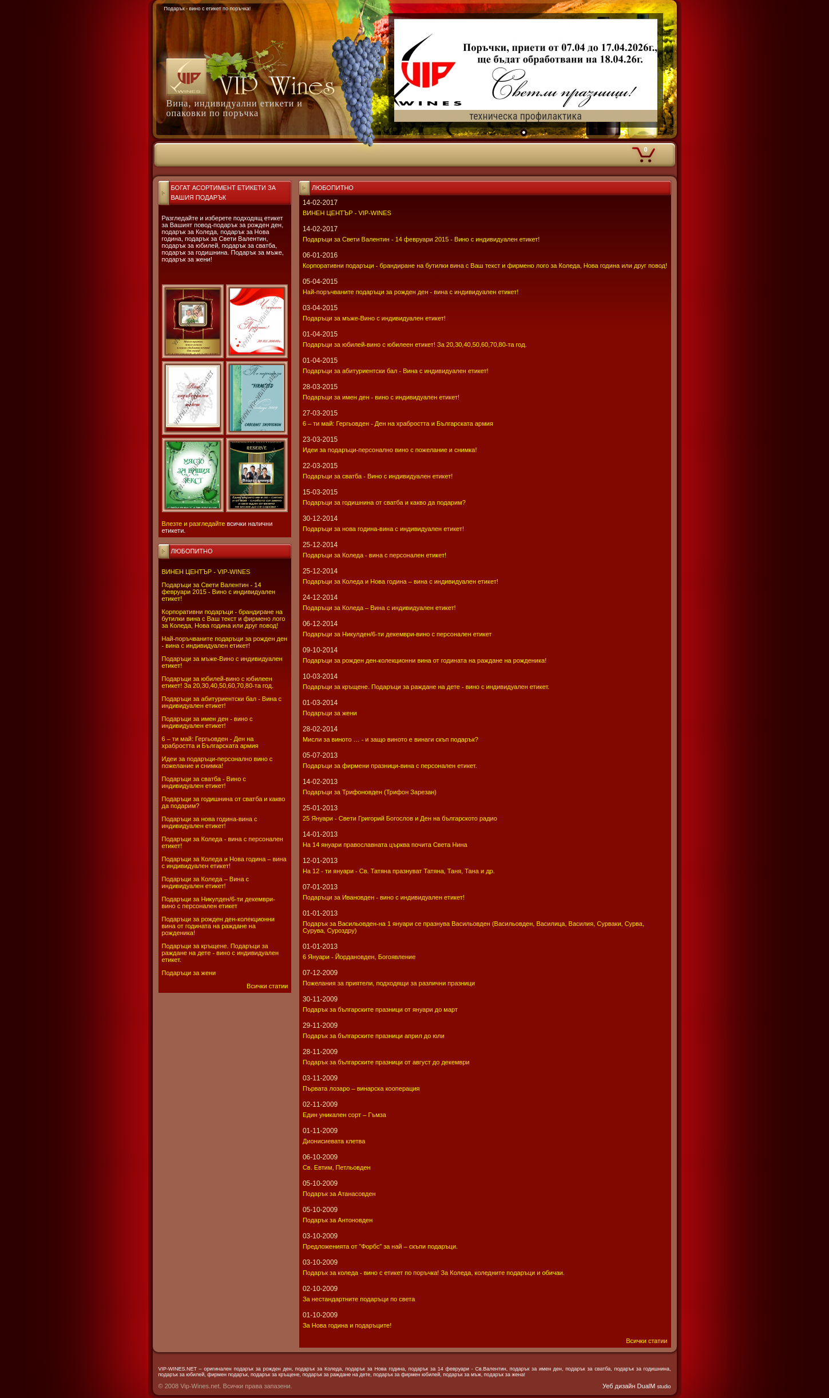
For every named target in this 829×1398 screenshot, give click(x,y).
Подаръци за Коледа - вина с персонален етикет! (374, 555)
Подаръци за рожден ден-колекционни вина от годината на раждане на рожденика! (218, 926)
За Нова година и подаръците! (347, 1325)
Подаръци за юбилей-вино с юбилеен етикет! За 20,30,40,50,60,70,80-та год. (217, 682)
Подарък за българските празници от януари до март (380, 1009)
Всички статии (267, 986)
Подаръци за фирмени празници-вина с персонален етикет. (390, 765)
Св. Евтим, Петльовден (337, 1167)
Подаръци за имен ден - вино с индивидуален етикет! (207, 722)
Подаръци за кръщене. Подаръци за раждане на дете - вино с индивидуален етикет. (220, 952)
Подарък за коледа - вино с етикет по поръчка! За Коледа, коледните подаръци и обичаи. (434, 1272)
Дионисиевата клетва (334, 1141)
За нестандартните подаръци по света (359, 1299)
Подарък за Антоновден (337, 1220)
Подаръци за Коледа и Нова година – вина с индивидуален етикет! (224, 862)
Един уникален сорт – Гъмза (344, 1114)
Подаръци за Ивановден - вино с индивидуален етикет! (384, 897)
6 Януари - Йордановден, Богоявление (359, 956)
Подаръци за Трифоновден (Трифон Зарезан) (370, 792)
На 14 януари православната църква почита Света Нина (385, 844)
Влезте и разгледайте (193, 523)
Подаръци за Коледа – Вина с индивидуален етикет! (205, 882)
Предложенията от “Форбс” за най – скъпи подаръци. (380, 1246)
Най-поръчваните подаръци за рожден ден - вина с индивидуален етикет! (225, 642)
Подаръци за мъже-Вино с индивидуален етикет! (374, 318)
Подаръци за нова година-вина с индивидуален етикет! (209, 822)
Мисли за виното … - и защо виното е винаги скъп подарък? (390, 739)
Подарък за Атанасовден (339, 1193)
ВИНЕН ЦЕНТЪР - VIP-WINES (206, 571)
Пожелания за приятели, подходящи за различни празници (389, 983)
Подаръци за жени (189, 972)
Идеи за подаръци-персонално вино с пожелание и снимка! (217, 762)
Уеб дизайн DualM (636, 1386)
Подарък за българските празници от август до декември (386, 1062)
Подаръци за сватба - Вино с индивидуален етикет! (204, 782)
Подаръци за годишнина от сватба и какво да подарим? (384, 502)
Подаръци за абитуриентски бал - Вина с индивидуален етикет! (222, 702)
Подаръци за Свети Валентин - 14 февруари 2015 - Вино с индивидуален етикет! (219, 591)
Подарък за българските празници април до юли (374, 1035)
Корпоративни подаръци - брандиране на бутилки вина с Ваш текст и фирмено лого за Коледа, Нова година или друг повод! (223, 618)
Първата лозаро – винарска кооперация (361, 1088)
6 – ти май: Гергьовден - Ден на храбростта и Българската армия (210, 742)
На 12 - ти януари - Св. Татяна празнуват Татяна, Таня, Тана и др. (399, 871)
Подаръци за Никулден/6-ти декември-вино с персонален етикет (218, 902)
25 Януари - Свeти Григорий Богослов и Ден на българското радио (400, 818)
